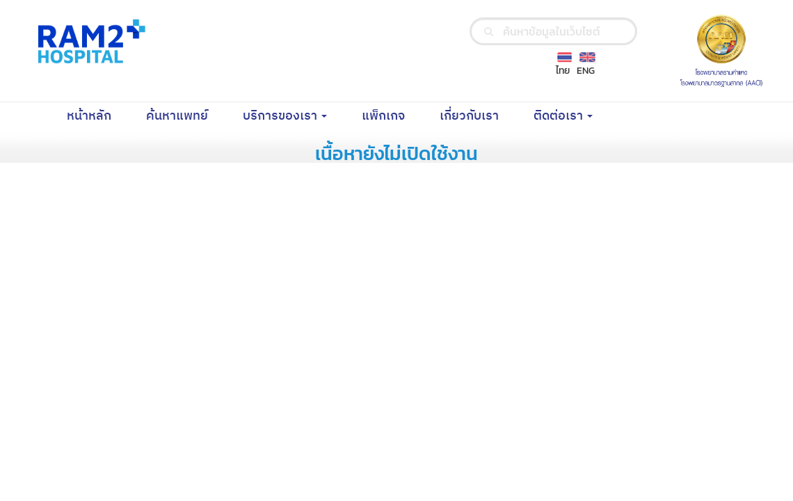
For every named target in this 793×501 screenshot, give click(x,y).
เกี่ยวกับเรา (478, 115)
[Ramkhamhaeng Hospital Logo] (89, 40)
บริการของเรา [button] (285, 116)
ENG (586, 70)
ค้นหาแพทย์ (185, 115)
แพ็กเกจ (392, 115)
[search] (488, 31)
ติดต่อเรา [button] (563, 116)
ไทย (563, 70)
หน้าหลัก (98, 115)
